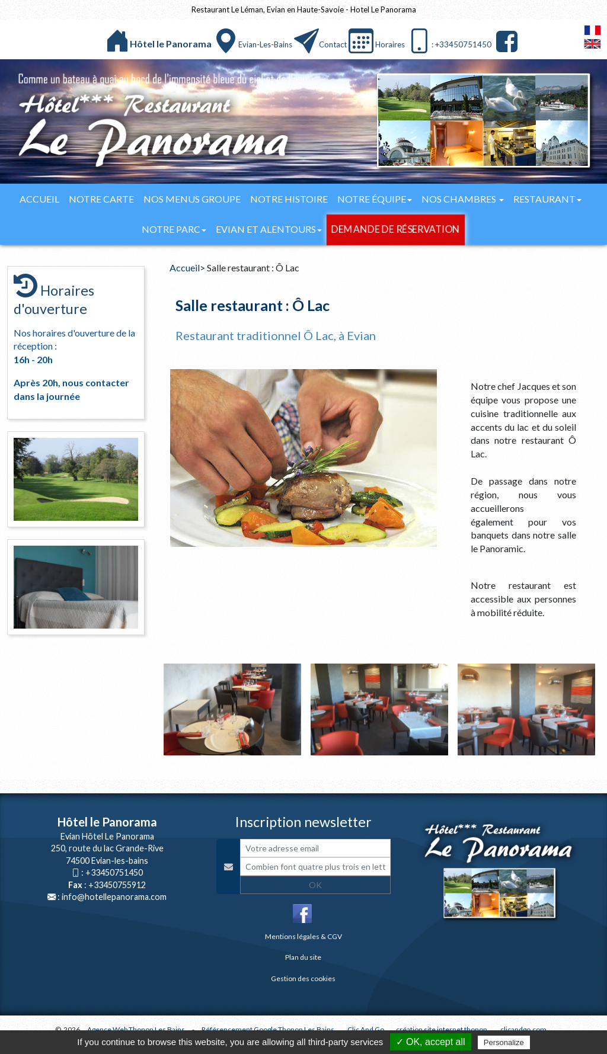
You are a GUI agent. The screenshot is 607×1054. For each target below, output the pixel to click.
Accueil (39, 198)
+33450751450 (114, 872)
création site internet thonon (441, 1029)
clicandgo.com (523, 1029)
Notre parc (174, 229)
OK (315, 885)
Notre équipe (374, 198)
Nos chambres (462, 198)
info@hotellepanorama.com (114, 897)
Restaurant (547, 198)
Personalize (504, 1042)
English (592, 44)
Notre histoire (289, 198)
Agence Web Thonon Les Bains (136, 1029)
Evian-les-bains (265, 44)
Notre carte (101, 198)
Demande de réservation (395, 229)
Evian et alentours (269, 229)
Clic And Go (365, 1029)
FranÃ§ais (592, 30)
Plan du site (303, 957)
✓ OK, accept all (430, 1042)
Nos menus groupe (192, 198)
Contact (333, 44)
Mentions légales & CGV (303, 936)
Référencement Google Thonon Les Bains (268, 1029)
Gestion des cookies (303, 978)
